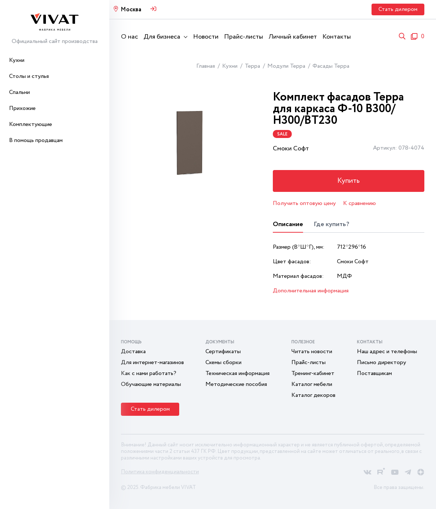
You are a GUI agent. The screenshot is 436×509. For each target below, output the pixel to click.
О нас (129, 37)
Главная (205, 66)
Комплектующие (30, 124)
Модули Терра (286, 66)
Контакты (336, 37)
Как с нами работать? (148, 373)
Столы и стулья (29, 76)
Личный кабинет (292, 37)
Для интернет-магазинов (152, 362)
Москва (131, 10)
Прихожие (22, 108)
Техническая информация (237, 373)
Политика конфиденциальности (160, 472)
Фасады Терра (331, 66)
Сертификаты (223, 351)
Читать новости (311, 351)
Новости (206, 37)
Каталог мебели (311, 384)
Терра (252, 66)
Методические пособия (236, 384)
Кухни (16, 60)
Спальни (19, 92)
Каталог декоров (313, 395)
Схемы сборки (223, 362)
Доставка (133, 351)
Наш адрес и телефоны (387, 351)
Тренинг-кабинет (312, 373)
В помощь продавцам (36, 140)
